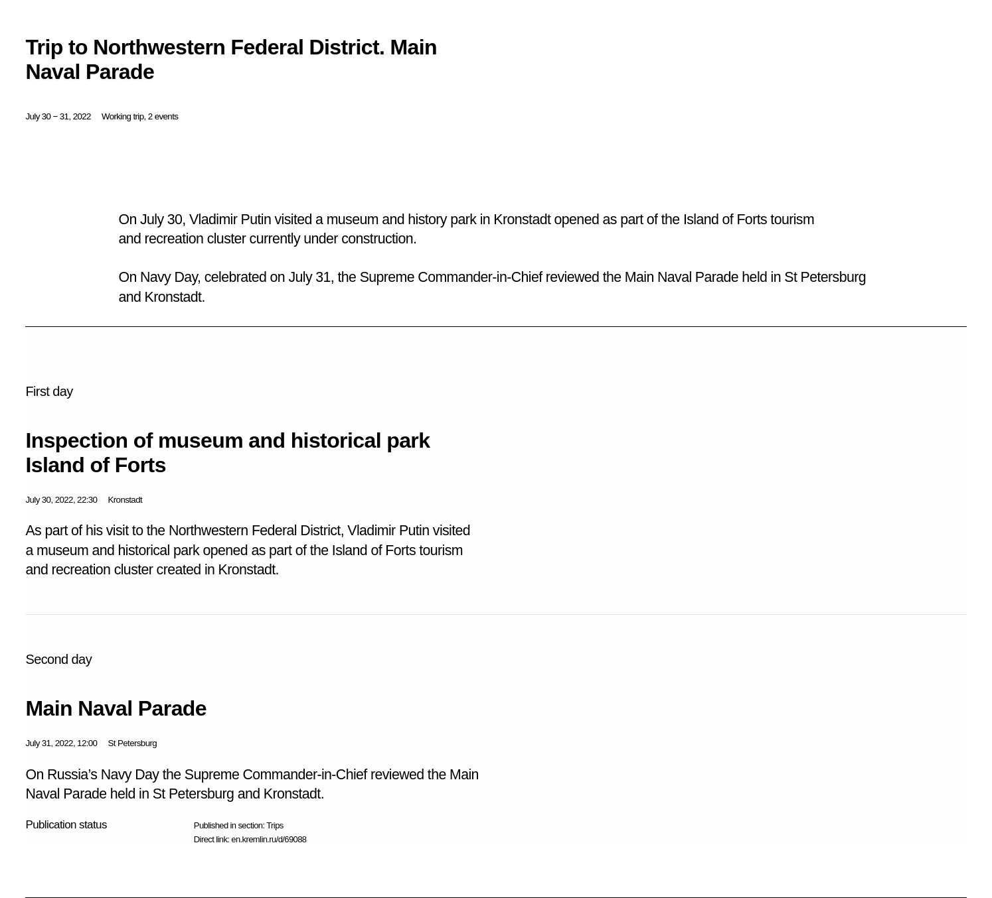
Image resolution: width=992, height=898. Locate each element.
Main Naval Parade (116, 708)
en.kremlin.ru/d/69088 (268, 839)
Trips (274, 825)
